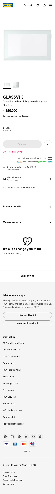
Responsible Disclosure (13, 480)
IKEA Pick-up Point (12, 369)
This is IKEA (8, 376)
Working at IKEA (10, 383)
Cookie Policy (9, 484)
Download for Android (27, 323)
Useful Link (9, 337)
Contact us (8, 363)
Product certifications (13, 423)
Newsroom (8, 390)
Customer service (11, 349)
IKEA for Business (11, 356)
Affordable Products (12, 410)
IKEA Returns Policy (12, 253)
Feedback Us (9, 403)
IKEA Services (9, 396)
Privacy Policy (9, 472)
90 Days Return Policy (13, 343)
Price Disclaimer (10, 476)
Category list (9, 417)
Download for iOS (28, 315)
